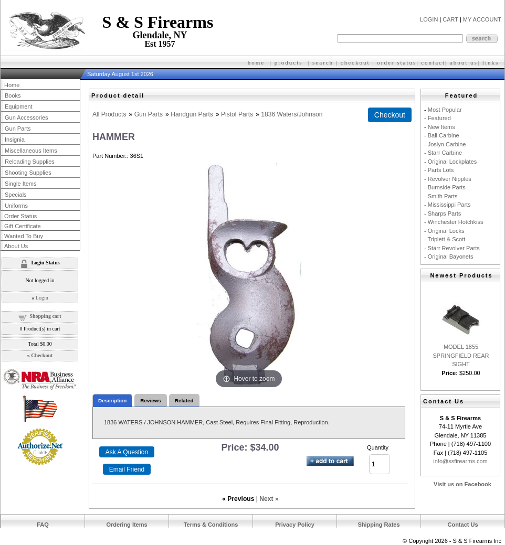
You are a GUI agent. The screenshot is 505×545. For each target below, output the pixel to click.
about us (464, 62)
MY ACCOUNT (482, 19)
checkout (355, 62)
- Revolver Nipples (447, 179)
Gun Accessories (26, 117)
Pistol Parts (237, 114)
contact (433, 62)
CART (450, 19)
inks (492, 62)
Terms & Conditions (211, 524)
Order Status (20, 216)
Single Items (21, 183)
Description (112, 400)
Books (13, 95)
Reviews (150, 400)
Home (11, 85)
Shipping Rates (378, 524)
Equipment (19, 106)
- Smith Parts (441, 196)
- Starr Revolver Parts (452, 248)
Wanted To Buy (23, 236)
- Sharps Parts (442, 213)
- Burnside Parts (445, 187)
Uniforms (16, 205)
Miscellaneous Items (31, 150)
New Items (441, 127)
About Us (16, 246)
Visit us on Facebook (462, 484)
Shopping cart (45, 316)
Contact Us (462, 524)
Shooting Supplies (28, 172)
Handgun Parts (192, 114)
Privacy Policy (294, 524)
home (256, 62)
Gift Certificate (22, 226)
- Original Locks (444, 231)
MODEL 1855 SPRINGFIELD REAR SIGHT (461, 355)
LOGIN (429, 19)
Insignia (15, 139)
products (289, 62)
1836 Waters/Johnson (291, 114)
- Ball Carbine (441, 135)
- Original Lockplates (450, 161)
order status (396, 62)
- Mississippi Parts (447, 204)
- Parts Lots (439, 170)
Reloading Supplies (30, 161)
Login (42, 298)
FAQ (43, 524)
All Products (109, 114)
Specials (16, 194)
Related (184, 400)
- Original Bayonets (449, 256)
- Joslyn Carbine (445, 144)
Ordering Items (126, 524)
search (322, 62)
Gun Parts (148, 114)
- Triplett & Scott (444, 239)
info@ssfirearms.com (460, 461)
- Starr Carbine (443, 152)
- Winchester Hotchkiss (453, 222)
